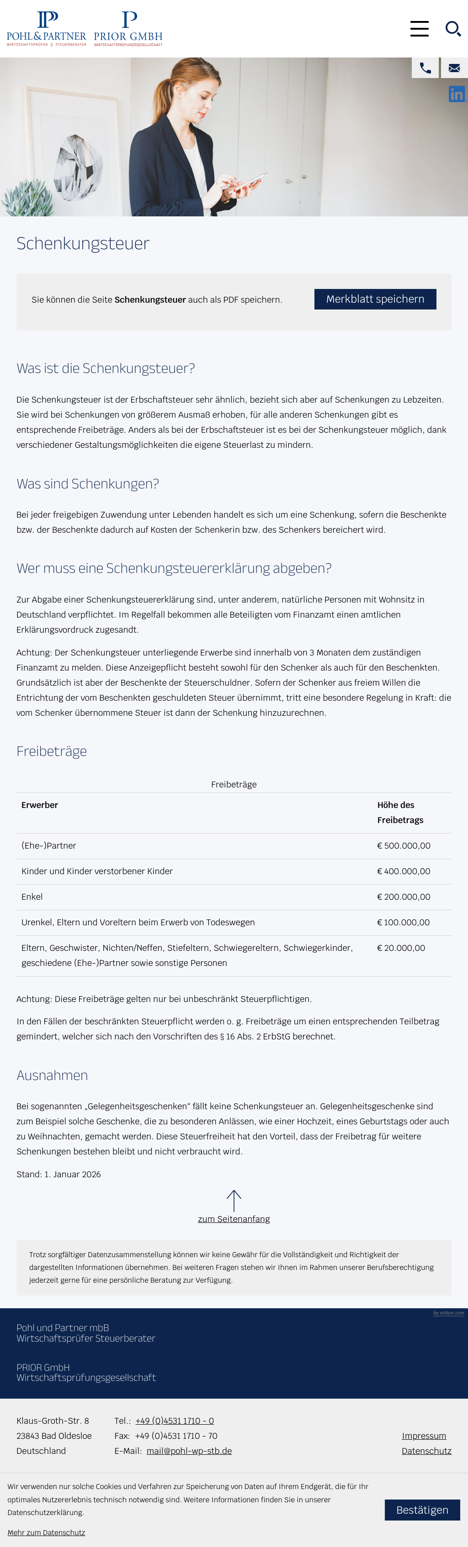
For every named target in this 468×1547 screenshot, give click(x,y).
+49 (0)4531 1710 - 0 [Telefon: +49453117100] (175, 1421)
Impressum (424, 1436)
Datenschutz (427, 1451)
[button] (425, 68)
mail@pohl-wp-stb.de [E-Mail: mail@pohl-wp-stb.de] (189, 1451)
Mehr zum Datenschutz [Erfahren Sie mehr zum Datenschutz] (46, 1532)
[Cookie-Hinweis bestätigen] (423, 1510)
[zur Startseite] (46, 29)
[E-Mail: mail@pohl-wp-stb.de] (454, 68)
